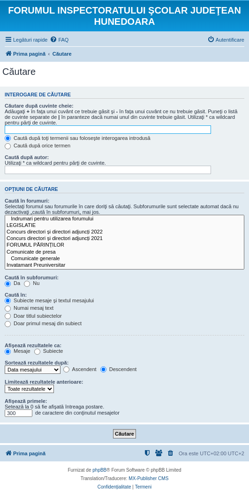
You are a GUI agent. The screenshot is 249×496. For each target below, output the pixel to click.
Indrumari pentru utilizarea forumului (124, 219)
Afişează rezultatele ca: (33, 345)
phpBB (99, 470)
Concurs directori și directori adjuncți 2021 (124, 238)
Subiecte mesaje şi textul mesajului (49, 300)
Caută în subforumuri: (32, 277)
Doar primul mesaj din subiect (43, 323)
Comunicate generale (124, 258)
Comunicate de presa (124, 252)
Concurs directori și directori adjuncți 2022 (124, 232)
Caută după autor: (27, 157)
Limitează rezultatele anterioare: (44, 382)
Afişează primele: (26, 401)
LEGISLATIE (124, 225)
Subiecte (48, 351)
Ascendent (79, 369)
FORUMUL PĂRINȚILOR (124, 245)
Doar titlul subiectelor (33, 316)
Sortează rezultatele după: (36, 362)
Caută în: (16, 295)
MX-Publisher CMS (148, 478)
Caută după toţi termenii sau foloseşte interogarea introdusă (78, 138)
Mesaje (17, 351)
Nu (31, 283)
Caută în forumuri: (27, 201)
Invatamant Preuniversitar (124, 265)
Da (12, 283)
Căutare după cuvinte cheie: (39, 106)
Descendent (118, 369)
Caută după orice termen (37, 145)
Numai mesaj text (29, 308)
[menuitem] (59, 39)
